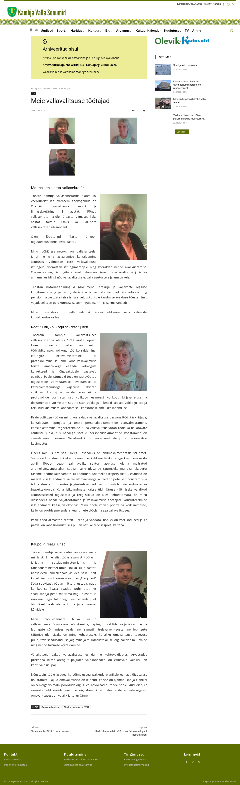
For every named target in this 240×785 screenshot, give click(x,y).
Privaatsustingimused (136, 764)
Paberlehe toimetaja (16, 764)
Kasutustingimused (135, 759)
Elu (41, 88)
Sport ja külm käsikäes (185, 65)
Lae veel (182, 131)
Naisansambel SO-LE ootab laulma (50, 730)
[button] (231, 30)
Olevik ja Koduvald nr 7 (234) (76, 706)
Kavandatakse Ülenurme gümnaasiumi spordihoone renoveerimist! (187, 84)
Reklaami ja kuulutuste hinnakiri (81, 759)
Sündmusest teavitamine (78, 764)
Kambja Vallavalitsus (225, 781)
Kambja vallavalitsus (51, 706)
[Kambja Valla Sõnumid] (35, 12)
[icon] (31, 29)
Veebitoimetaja (13, 759)
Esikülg (34, 88)
